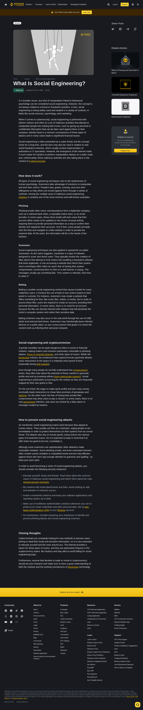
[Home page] (17, 4)
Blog (35, 638)
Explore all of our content (71, 592)
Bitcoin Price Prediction (95, 655)
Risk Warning (38, 644)
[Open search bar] (108, 4)
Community (37, 641)
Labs (89, 622)
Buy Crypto (64, 613)
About (35, 609)
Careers (36, 613)
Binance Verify (119, 655)
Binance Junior (65, 622)
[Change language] (132, 4)
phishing (23, 197)
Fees (116, 649)
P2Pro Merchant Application (97, 613)
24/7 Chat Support (120, 639)
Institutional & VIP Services (96, 619)
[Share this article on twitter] (112, 29)
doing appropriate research (67, 376)
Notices (36, 647)
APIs (116, 652)
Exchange (63, 609)
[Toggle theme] (137, 4)
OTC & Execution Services (123, 619)
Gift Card (63, 631)
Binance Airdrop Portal (122, 661)
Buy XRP (90, 671)
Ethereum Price (92, 649)
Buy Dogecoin (92, 674)
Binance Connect (93, 625)
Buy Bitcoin (91, 664)
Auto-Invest (64, 638)
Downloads (37, 650)
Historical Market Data (122, 622)
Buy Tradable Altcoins (94, 680)
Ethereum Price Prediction (96, 658)
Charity (62, 653)
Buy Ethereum (92, 677)
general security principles (36, 482)
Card (62, 625)
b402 (89, 628)
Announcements (39, 616)
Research (63, 650)
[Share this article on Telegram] (127, 29)
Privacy (36, 631)
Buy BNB (90, 668)
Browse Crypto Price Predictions (98, 652)
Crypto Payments (66, 619)
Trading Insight (119, 625)
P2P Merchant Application (96, 609)
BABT (62, 647)
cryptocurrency (80, 370)
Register (125, 4)
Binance (61, 510)
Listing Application (93, 616)
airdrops (23, 395)
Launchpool (64, 634)
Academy (63, 628)
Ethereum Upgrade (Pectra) (97, 661)
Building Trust (38, 634)
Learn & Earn (92, 639)
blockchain (24, 357)
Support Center (119, 642)
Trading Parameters (121, 658)
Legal (35, 625)
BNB (116, 616)
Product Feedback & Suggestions (126, 646)
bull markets (43, 364)
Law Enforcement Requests (124, 664)
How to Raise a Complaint (123, 668)
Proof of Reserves (120, 628)
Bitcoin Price (91, 646)
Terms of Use (131, 696)
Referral (117, 613)
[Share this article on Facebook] (120, 29)
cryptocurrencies (37, 161)
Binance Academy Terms (19, 698)
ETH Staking (64, 641)
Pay (61, 616)
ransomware (29, 402)
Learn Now (86, 12)
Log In (115, 4)
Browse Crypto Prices (94, 642)
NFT (61, 644)
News (35, 619)
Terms (35, 628)
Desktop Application (40, 653)
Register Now (125, 150)
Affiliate (116, 609)
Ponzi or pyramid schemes (40, 354)
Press (35, 622)
